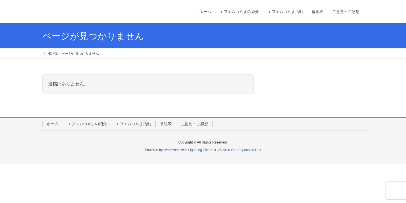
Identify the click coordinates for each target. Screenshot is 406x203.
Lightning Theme (200, 150)
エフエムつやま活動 (133, 124)
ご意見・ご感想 (194, 124)
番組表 (166, 124)
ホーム (53, 124)
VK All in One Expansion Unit (239, 150)
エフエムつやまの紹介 (87, 124)
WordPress (172, 150)
